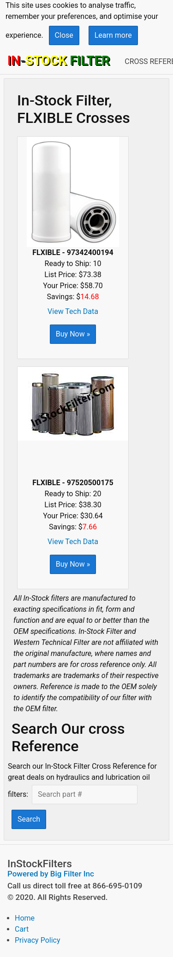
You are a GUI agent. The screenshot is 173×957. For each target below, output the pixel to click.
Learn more (113, 35)
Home (25, 918)
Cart (22, 929)
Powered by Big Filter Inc (50, 873)
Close (64, 35)
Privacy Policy (37, 940)
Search (29, 819)
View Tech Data (73, 311)
